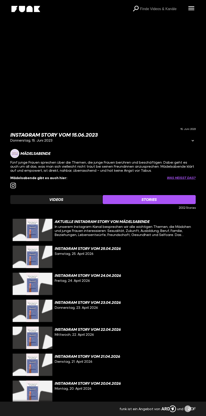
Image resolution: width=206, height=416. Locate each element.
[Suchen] (135, 9)
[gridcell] (103, 230)
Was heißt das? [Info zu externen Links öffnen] (181, 178)
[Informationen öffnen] (193, 141)
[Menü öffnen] (191, 8)
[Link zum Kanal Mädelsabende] (30, 153)
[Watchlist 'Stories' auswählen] (149, 199)
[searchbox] (162, 9)
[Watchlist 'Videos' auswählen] (56, 199)
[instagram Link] (13, 185)
